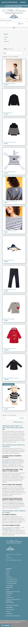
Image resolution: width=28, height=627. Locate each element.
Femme (8, 572)
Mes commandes (10, 609)
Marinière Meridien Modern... (9, 83)
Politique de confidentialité (12, 605)
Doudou (6, 37)
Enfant (7, 574)
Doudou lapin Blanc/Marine (9, 171)
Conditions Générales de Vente (13, 599)
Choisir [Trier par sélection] (14, 53)
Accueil (8, 5)
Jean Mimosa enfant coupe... (9, 289)
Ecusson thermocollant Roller (10, 230)
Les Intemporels (9, 585)
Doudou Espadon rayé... (8, 260)
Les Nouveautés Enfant (11, 583)
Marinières (6, 41)
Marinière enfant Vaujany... (9, 319)
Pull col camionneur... (8, 112)
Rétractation (9, 600)
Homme (8, 570)
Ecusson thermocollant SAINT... (10, 201)
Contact (25, 5)
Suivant (22, 418)
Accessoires (8, 577)
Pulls (5, 39)
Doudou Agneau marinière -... (9, 407)
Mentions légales (10, 602)
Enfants (6, 34)
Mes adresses (9, 613)
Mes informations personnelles (13, 615)
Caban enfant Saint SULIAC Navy (11, 378)
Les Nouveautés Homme (11, 579)
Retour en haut (19, 422)
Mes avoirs (8, 611)
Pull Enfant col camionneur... (9, 142)
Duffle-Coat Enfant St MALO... (10, 348)
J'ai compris (5, 625)
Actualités (20, 5)
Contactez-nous (9, 597)
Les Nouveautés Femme (11, 581)
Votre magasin (13, 5)
